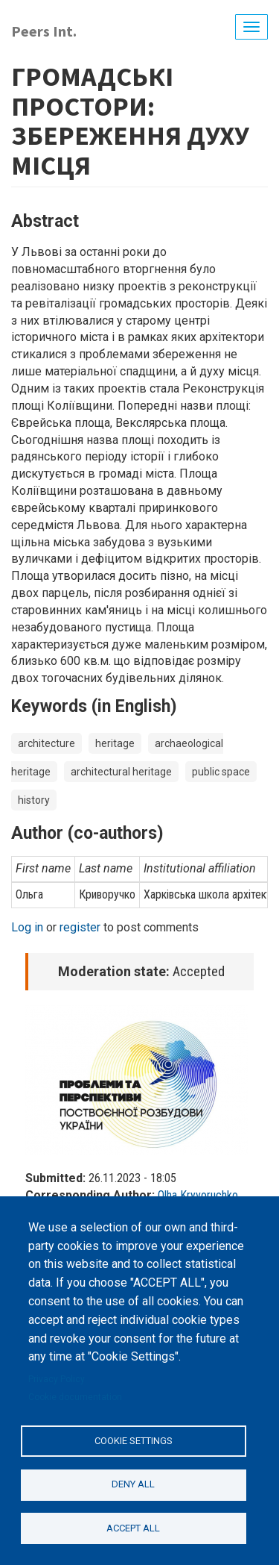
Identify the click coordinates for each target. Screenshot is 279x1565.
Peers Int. (44, 31)
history (34, 800)
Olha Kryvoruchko (198, 1195)
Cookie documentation (75, 1397)
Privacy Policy (56, 1379)
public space (221, 772)
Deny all (133, 1484)
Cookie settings (133, 1440)
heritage (115, 743)
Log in (27, 927)
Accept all (133, 1528)
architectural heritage (121, 772)
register (80, 927)
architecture (46, 743)
